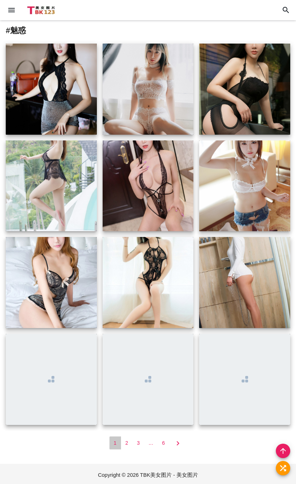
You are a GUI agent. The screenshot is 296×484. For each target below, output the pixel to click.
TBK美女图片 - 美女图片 (169, 475)
